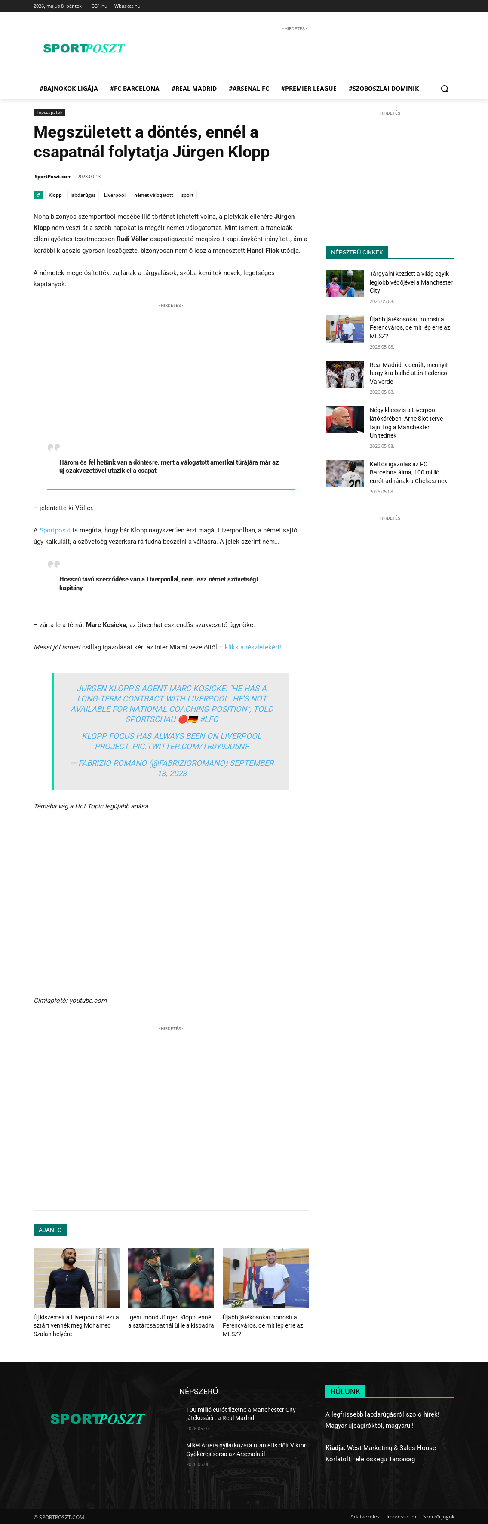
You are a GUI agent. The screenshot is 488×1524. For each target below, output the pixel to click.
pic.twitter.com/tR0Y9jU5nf (190, 746)
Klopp (55, 195)
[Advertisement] (294, 52)
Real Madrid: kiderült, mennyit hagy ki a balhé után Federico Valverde (409, 373)
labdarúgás (83, 195)
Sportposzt (55, 530)
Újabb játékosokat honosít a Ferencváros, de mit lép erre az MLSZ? (260, 1325)
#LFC (208, 719)
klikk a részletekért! (253, 647)
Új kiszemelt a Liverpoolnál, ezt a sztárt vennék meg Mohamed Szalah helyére (73, 1325)
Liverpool (115, 195)
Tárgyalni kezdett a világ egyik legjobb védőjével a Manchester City (411, 282)
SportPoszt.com (53, 176)
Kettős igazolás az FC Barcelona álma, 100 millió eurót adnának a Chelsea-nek (408, 472)
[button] (444, 88)
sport (187, 195)
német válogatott (153, 195)
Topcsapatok (49, 112)
